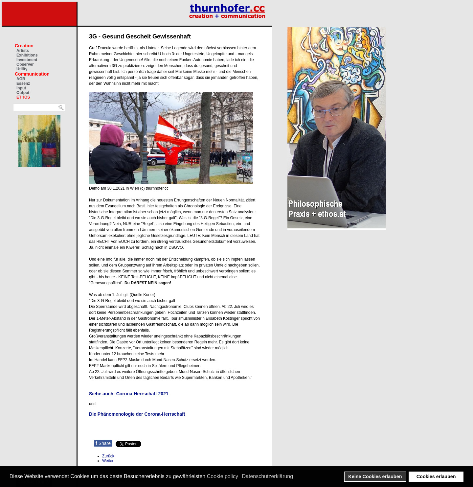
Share (103, 443)
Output (22, 92)
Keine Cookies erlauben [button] (375, 476)
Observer (25, 64)
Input (21, 88)
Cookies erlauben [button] (436, 476)
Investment (26, 60)
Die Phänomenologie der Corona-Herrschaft (137, 414)
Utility (21, 69)
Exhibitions (27, 55)
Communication (32, 74)
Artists (22, 50)
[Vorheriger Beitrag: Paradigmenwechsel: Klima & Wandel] (108, 456)
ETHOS (23, 97)
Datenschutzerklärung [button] (267, 476)
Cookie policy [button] (222, 476)
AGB (20, 79)
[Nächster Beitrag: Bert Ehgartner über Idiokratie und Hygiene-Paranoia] (107, 460)
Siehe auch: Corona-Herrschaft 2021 (129, 393)
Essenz (23, 83)
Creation (24, 45)
